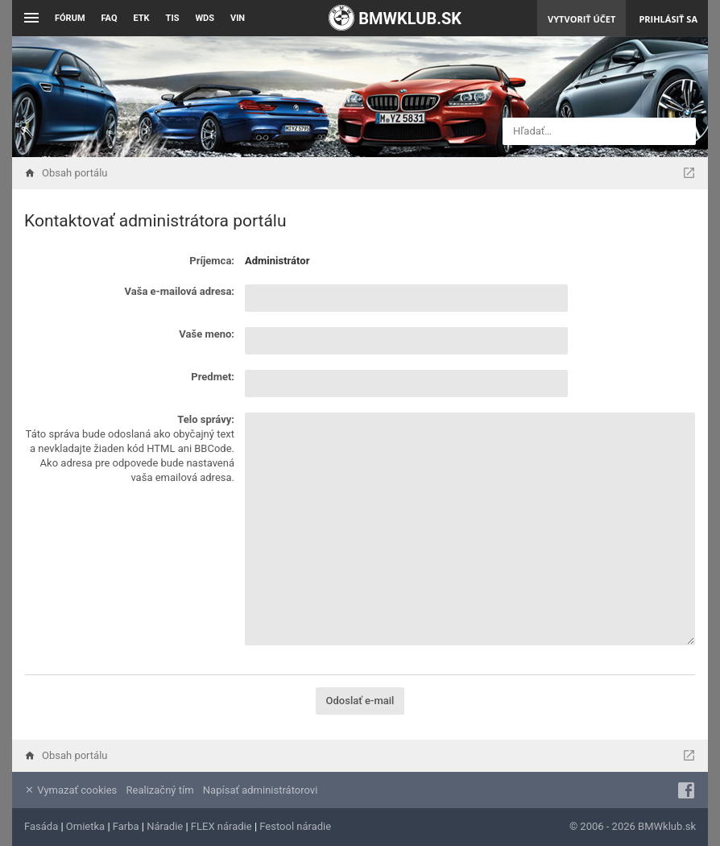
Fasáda (41, 826)
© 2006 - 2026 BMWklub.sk (632, 826)
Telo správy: (205, 419)
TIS (173, 18)
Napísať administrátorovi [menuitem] (260, 790)
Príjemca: (211, 261)
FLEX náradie (221, 826)
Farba (126, 826)
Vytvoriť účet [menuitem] (581, 19)
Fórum (70, 18)
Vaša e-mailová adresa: (179, 291)
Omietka (85, 826)
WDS (204, 18)
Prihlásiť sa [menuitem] (668, 19)
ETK (142, 18)
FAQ (109, 18)
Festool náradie (295, 826)
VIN (237, 18)
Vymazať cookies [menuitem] (70, 790)
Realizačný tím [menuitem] (160, 790)
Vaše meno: (206, 334)
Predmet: (212, 377)
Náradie (165, 826)
